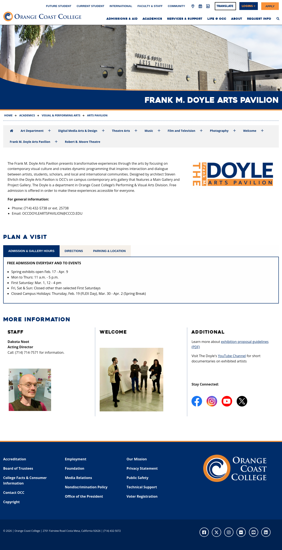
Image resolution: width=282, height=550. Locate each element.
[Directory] (207, 6)
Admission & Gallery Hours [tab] (31, 251)
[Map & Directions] (192, 6)
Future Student (58, 6)
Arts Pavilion (96, 115)
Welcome (249, 131)
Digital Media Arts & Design (77, 131)
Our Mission (137, 459)
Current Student (90, 6)
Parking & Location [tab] (109, 251)
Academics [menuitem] (152, 19)
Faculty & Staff (150, 6)
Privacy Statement (142, 468)
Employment (75, 459)
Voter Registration (142, 496)
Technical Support (142, 487)
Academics (27, 115)
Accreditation (14, 459)
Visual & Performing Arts (60, 115)
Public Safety (137, 477)
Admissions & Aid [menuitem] (122, 19)
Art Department (32, 131)
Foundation (74, 468)
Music (149, 131)
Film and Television (181, 131)
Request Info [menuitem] (259, 19)
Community (176, 6)
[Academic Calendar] (200, 6)
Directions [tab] (74, 251)
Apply (270, 6)
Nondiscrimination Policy (86, 487)
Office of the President (84, 496)
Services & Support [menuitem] (184, 19)
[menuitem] (278, 18)
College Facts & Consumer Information (25, 480)
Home (8, 115)
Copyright (11, 502)
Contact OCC (13, 492)
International (121, 6)
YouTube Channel (232, 356)
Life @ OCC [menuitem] (216, 19)
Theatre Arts (121, 131)
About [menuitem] (236, 19)
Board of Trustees (18, 468)
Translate (224, 6)
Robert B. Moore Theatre (82, 142)
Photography (219, 131)
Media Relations (78, 477)
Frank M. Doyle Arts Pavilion (30, 142)
